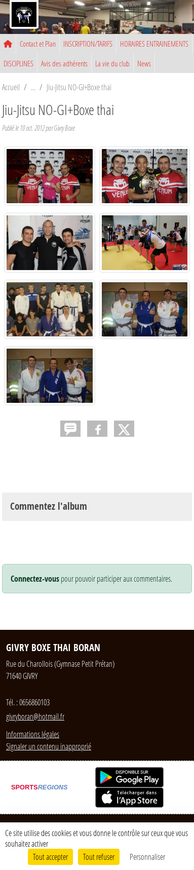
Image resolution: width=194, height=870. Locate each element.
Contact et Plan (38, 44)
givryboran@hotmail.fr (35, 716)
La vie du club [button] (112, 63)
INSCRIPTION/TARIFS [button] (87, 44)
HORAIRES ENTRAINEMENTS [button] (154, 44)
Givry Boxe (64, 128)
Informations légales (32, 734)
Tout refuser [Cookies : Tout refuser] (98, 856)
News (144, 63)
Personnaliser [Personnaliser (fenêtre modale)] (147, 856)
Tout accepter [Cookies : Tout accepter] (50, 856)
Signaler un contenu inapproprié (48, 746)
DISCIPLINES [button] (18, 63)
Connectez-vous (35, 578)
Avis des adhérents (64, 63)
